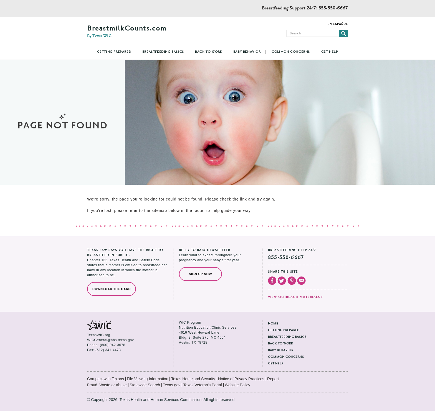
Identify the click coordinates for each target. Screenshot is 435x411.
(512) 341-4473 (108, 350)
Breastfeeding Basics (163, 52)
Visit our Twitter (281, 280)
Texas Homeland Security (193, 379)
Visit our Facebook (272, 280)
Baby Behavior (247, 52)
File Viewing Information (147, 379)
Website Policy (237, 385)
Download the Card (111, 289)
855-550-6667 (333, 8)
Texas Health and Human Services (112, 8)
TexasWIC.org (98, 335)
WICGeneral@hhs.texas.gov (110, 340)
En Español (338, 24)
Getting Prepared (114, 52)
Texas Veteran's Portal (202, 385)
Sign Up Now (200, 274)
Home (273, 324)
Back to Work (208, 52)
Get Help (329, 52)
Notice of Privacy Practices (241, 379)
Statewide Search (145, 385)
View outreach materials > (295, 297)
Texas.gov (171, 385)
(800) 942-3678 (112, 345)
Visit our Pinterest (291, 280)
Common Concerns (291, 52)
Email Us (301, 280)
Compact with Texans (105, 379)
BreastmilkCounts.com (126, 31)
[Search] (313, 33)
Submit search (343, 33)
